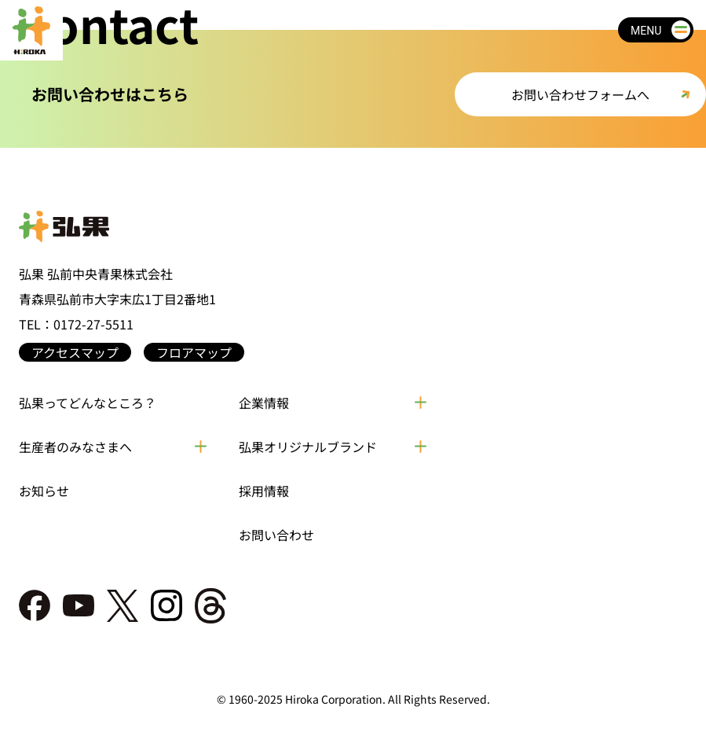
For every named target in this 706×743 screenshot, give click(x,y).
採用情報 (264, 490)
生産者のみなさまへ (75, 446)
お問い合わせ (276, 534)
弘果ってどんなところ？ (87, 402)
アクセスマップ (75, 352)
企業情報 (264, 402)
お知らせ (44, 490)
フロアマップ (194, 352)
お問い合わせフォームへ (580, 94)
